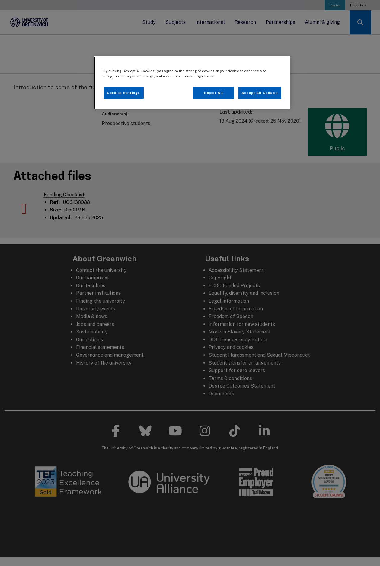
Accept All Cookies (259, 93)
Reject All (213, 93)
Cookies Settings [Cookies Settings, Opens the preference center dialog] (123, 93)
